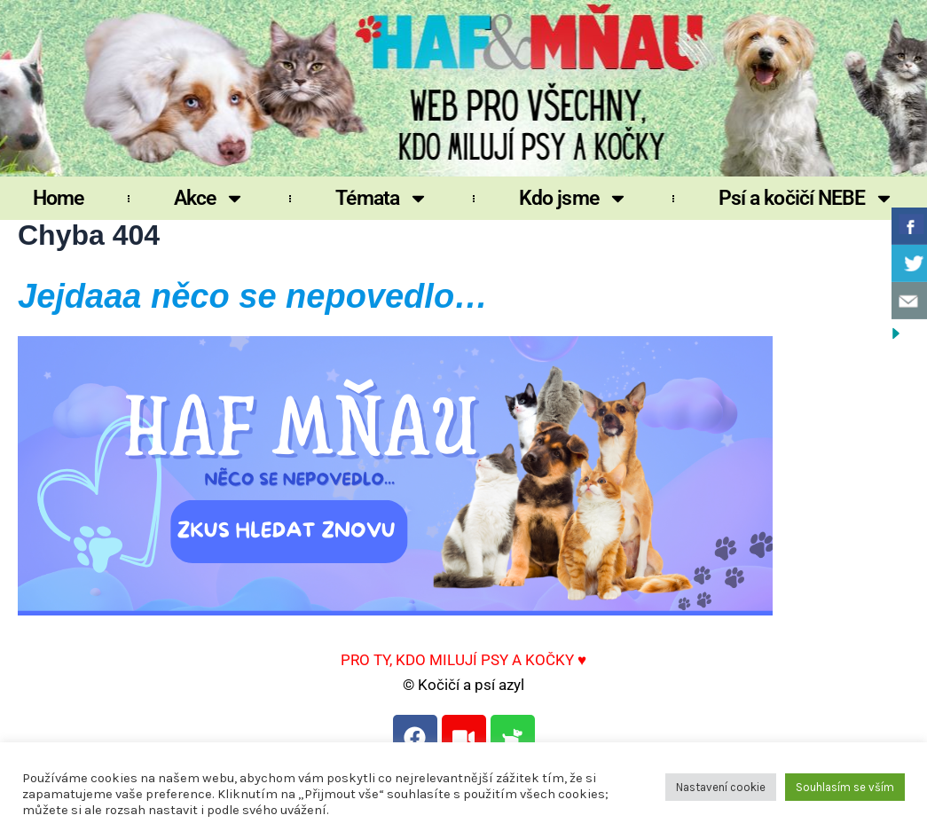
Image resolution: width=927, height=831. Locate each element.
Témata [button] (381, 198)
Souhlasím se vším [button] (845, 787)
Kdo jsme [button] (573, 198)
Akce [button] (209, 198)
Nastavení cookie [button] (721, 787)
